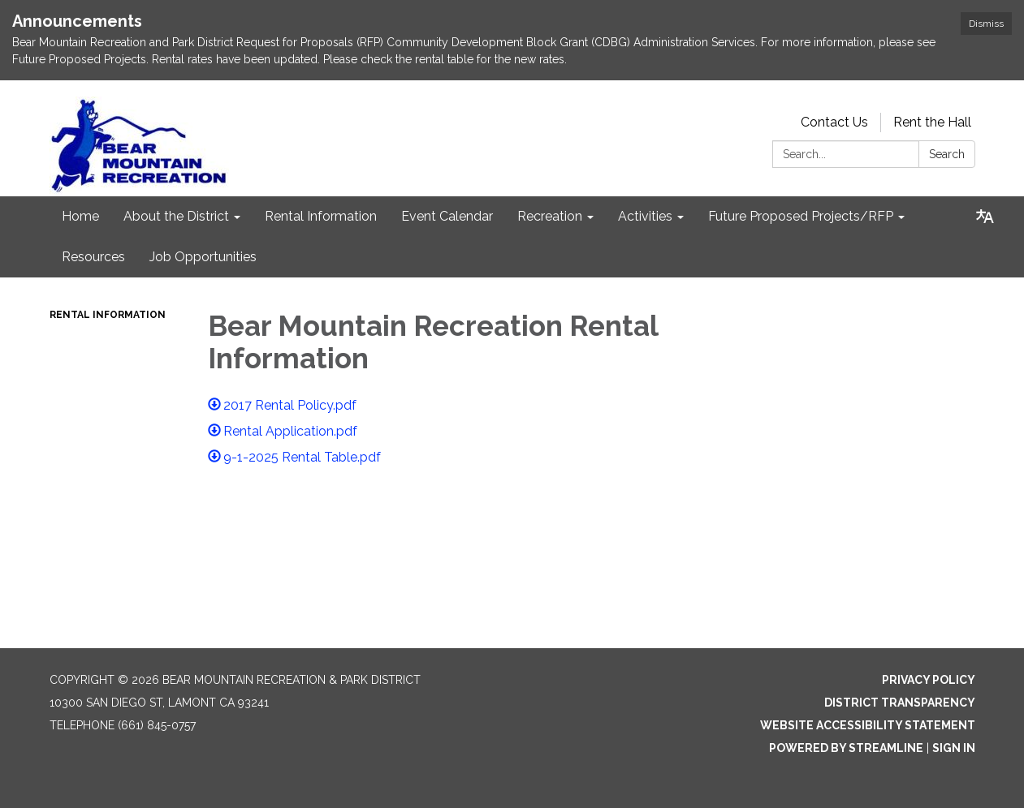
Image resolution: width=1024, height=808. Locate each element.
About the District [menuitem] (176, 216)
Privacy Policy (928, 679)
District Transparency (899, 702)
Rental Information (108, 314)
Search (947, 154)
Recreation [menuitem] (549, 216)
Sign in (953, 747)
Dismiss (986, 23)
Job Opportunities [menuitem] (203, 256)
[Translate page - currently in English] (985, 216)
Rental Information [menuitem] (321, 216)
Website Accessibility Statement (867, 725)
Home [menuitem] (80, 216)
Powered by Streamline (846, 747)
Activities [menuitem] (645, 216)
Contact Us (834, 122)
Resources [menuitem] (93, 256)
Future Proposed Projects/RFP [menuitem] (800, 216)
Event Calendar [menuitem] (447, 216)
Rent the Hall (932, 122)
